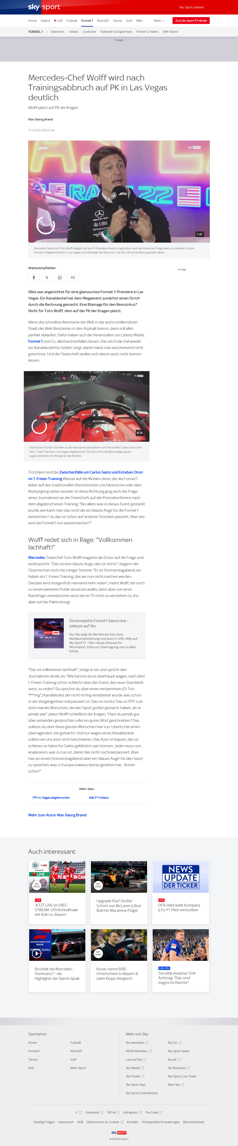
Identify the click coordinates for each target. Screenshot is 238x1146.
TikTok (113, 1113)
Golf (129, 20)
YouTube (153, 1113)
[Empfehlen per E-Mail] (72, 277)
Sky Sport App (135, 1085)
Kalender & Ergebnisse (116, 31)
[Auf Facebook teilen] (33, 277)
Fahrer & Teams (147, 31)
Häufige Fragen (44, 1122)
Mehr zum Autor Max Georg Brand (57, 815)
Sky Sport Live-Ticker (182, 1076)
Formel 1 (87, 20)
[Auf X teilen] (46, 277)
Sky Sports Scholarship (142, 1093)
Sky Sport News (178, 1051)
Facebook (93, 1113)
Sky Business (178, 1068)
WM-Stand (170, 31)
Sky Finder (134, 1076)
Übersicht (57, 31)
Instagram (132, 1113)
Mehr (159, 20)
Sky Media (134, 1068)
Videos (45, 20)
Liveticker (89, 31)
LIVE (60, 20)
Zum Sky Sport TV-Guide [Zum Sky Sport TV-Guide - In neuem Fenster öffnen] (191, 20)
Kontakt (132, 1122)
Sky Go (174, 1043)
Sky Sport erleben (191, 7)
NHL (31, 1068)
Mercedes (36, 557)
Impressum (66, 1122)
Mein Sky (175, 1085)
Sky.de (174, 1060)
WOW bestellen (138, 1051)
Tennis (117, 20)
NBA (139, 20)
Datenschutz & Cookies (104, 1122)
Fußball (72, 20)
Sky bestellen (136, 1043)
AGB (80, 1122)
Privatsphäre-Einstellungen (161, 1122)
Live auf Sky (135, 1060)
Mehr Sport (78, 1068)
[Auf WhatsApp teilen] (59, 277)
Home (32, 20)
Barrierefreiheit (193, 1122)
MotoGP (103, 20)
